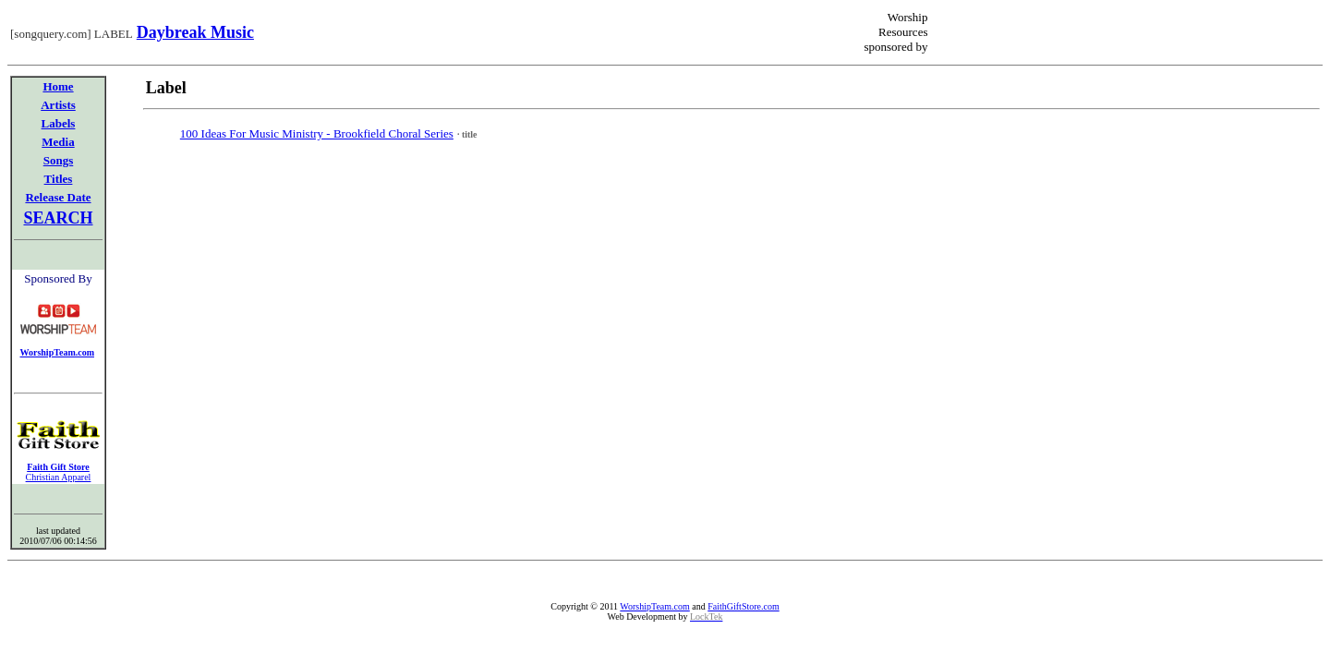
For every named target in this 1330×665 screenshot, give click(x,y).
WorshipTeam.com (654, 606)
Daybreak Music (195, 32)
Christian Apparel (58, 477)
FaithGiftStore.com (743, 606)
